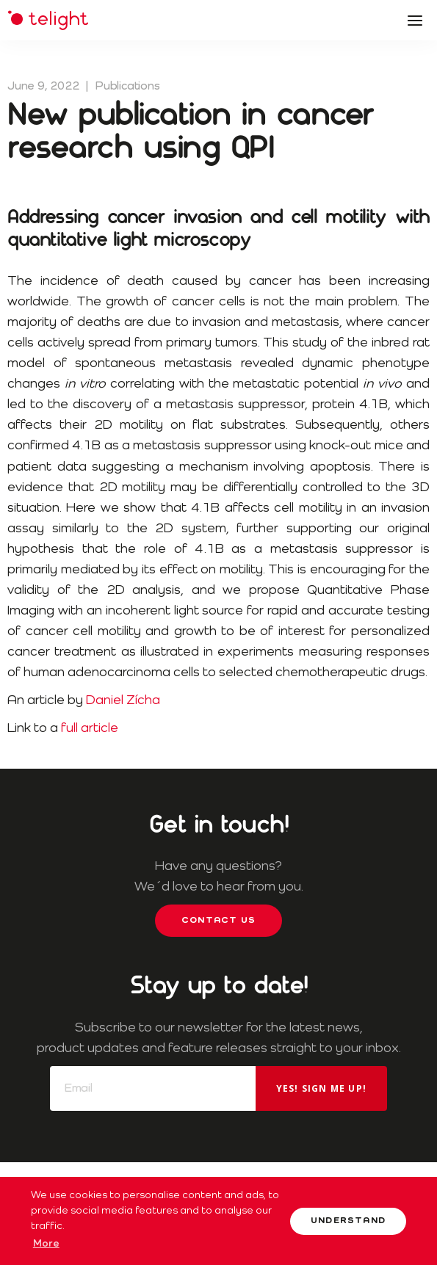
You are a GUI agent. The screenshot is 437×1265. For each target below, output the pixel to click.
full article (89, 728)
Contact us (218, 920)
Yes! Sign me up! (321, 1088)
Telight (47, 20)
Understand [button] (348, 1221)
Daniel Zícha (123, 700)
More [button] (46, 1244)
